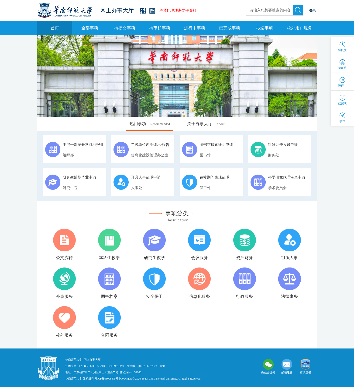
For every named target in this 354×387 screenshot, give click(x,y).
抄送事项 (264, 28)
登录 (312, 10)
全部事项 (89, 28)
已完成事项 (229, 28)
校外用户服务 (299, 28)
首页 (55, 28)
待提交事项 (124, 28)
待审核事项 (159, 28)
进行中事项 (194, 28)
